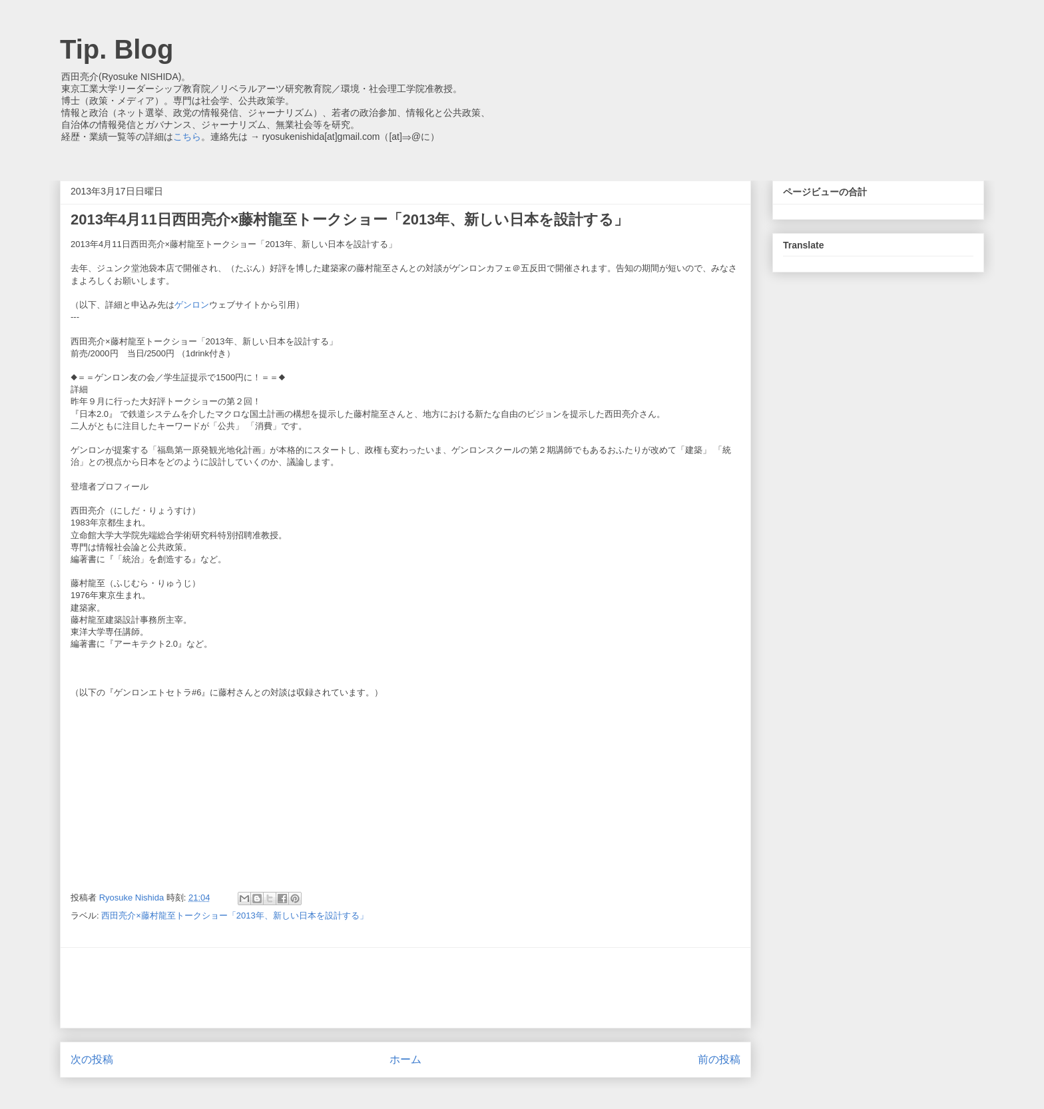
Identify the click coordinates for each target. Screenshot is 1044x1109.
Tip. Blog (116, 49)
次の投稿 (92, 1059)
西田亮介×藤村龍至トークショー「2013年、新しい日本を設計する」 (234, 916)
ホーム (405, 1059)
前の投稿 (719, 1059)
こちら (187, 136)
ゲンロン (191, 305)
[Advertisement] (405, 988)
